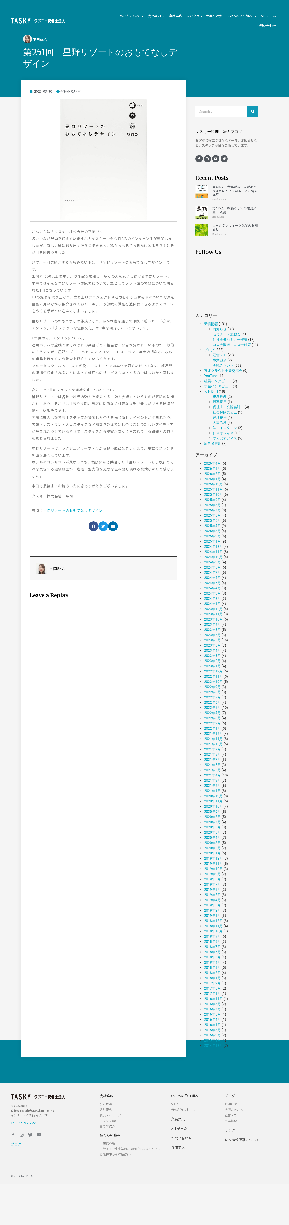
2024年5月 (212, 583)
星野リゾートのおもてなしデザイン (73, 510)
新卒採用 (220, 402)
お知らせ (220, 329)
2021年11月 (213, 739)
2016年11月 (213, 999)
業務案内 (175, 15)
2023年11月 (213, 614)
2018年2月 (212, 973)
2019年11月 (213, 864)
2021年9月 (212, 749)
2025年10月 (213, 495)
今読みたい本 (70, 91)
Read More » (219, 199)
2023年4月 (212, 650)
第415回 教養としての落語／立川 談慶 (234, 210)
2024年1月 (212, 604)
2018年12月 (213, 921)
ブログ (209, 350)
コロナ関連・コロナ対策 (232, 345)
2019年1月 (212, 916)
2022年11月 (213, 676)
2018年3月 (212, 968)
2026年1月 (212, 479)
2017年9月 (212, 983)
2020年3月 (212, 843)
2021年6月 (212, 765)
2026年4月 (212, 463)
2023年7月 (212, 635)
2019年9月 (212, 874)
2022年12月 (213, 671)
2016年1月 (212, 1025)
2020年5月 (212, 832)
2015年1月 (212, 1040)
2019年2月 (212, 910)
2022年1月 (212, 728)
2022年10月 (213, 682)
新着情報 (211, 324)
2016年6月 (212, 1014)
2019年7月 (212, 884)
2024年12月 (213, 546)
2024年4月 (212, 588)
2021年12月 (213, 734)
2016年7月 (212, 1009)
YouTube (211, 376)
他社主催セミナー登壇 (230, 339)
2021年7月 (212, 760)
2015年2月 (212, 1035)
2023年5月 (212, 645)
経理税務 (220, 417)
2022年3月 (212, 718)
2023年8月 (212, 630)
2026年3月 (212, 469)
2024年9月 (212, 562)
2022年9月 (212, 687)
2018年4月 (212, 962)
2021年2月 (212, 786)
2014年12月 (213, 1046)
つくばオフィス (225, 438)
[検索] (252, 111)
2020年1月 (212, 853)
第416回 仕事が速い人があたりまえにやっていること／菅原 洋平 (235, 191)
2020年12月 (213, 796)
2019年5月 (212, 895)
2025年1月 (212, 541)
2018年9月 (212, 936)
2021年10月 (213, 744)
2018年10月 (213, 931)
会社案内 (156, 16)
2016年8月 (212, 1004)
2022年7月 (212, 697)
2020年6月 (212, 827)
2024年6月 (212, 578)
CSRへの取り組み (242, 16)
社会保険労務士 (225, 412)
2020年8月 (212, 817)
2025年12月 (213, 484)
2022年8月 (212, 692)
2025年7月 (212, 510)
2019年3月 (212, 905)
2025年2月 (212, 536)
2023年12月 (213, 609)
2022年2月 (212, 723)
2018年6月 (212, 952)
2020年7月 (212, 822)
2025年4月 (212, 526)
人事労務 (220, 423)
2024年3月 (212, 593)
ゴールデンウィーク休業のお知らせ (235, 227)
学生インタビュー (218, 386)
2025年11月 (213, 489)
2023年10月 (213, 619)
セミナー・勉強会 (226, 334)
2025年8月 (212, 505)
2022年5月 (212, 708)
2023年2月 (212, 661)
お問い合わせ (266, 25)
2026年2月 (212, 474)
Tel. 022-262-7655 (24, 1123)
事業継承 (220, 360)
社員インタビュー (218, 381)
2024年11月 (213, 552)
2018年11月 (213, 926)
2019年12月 (213, 858)
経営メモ (220, 355)
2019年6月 (212, 890)
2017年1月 (212, 994)
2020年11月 (213, 801)
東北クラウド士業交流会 (204, 15)
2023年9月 (212, 624)
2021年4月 (212, 775)
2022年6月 (212, 702)
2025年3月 (212, 531)
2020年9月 (212, 812)
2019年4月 (212, 900)
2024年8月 (212, 567)
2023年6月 (212, 640)
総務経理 (220, 397)
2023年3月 (212, 656)
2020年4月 (212, 838)
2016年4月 (212, 1020)
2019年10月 (213, 869)
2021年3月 (212, 780)
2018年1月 (212, 978)
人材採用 (211, 391)
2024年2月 (212, 598)
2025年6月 (212, 515)
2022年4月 (212, 713)
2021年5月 (212, 770)
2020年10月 (213, 806)
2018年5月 (212, 957)
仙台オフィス (223, 433)
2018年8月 (212, 942)
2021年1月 (212, 791)
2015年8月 (212, 1030)
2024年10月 (213, 557)
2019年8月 (212, 879)
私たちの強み (131, 16)
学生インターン (225, 428)
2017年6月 (212, 988)
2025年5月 (212, 521)
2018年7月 (212, 947)
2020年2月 (212, 848)
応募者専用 (212, 443)
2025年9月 (212, 500)
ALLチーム (268, 15)
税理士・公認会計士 (228, 407)
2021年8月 (212, 754)
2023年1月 (212, 666)
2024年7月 (212, 572)
